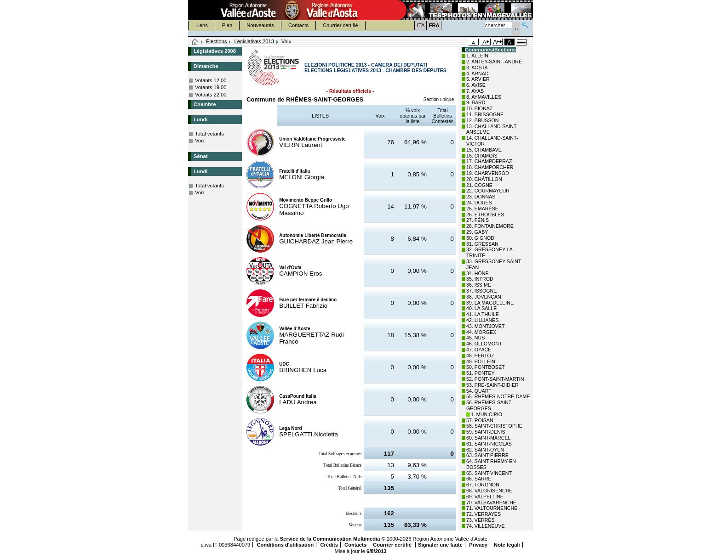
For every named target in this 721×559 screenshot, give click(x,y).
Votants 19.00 (210, 87)
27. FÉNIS (477, 220)
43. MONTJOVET (485, 326)
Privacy (478, 545)
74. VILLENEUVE (485, 526)
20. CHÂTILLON (484, 179)
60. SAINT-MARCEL (488, 437)
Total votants (209, 133)
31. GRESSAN (482, 244)
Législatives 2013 (254, 41)
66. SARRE (479, 478)
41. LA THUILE (482, 314)
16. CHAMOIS (482, 155)
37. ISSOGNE (481, 291)
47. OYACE (478, 349)
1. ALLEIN (477, 55)
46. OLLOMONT (484, 343)
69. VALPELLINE (485, 496)
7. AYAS (475, 91)
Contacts (298, 25)
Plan (227, 25)
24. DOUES (479, 202)
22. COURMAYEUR (487, 190)
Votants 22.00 (210, 94)
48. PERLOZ (480, 355)
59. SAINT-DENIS (485, 432)
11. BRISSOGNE (485, 114)
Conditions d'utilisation (285, 545)
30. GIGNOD (480, 238)
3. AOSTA (477, 67)
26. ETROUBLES (485, 214)
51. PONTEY (480, 373)
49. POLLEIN (480, 361)
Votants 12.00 (210, 80)
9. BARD (475, 102)
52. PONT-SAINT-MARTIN (495, 379)
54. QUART (479, 391)
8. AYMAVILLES (483, 97)
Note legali (507, 545)
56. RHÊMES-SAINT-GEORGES (489, 405)
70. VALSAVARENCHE (491, 502)
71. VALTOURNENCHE (491, 508)
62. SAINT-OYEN (485, 449)
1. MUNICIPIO (486, 414)
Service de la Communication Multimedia (330, 539)
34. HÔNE (477, 273)
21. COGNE (479, 185)
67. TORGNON (482, 484)
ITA (421, 25)
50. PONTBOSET (485, 367)
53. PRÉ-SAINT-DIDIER (492, 385)
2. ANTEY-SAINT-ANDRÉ (494, 61)
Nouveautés (260, 25)
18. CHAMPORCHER (489, 167)
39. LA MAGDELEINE (490, 302)
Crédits (329, 545)
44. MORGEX (481, 332)
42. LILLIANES (482, 320)
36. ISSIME (478, 285)
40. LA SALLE (481, 308)
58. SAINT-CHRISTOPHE (494, 426)
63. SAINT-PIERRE (487, 455)
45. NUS (475, 337)
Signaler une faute (440, 545)
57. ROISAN (479, 420)
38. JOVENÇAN (483, 296)
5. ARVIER (478, 79)
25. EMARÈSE (482, 208)
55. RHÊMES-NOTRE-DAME (498, 396)
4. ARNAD (477, 73)
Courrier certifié (340, 25)
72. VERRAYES (483, 514)
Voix (200, 140)
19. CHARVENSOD (487, 173)
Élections (216, 41)
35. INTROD (479, 279)
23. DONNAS (480, 196)
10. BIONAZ (479, 108)
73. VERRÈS (480, 520)
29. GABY (477, 232)
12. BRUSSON (482, 120)
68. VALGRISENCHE (489, 490)
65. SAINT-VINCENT (489, 473)
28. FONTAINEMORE (490, 226)
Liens (201, 25)
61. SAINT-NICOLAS (489, 443)
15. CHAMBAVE (484, 149)
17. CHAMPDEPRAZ (489, 161)
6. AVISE (476, 85)
